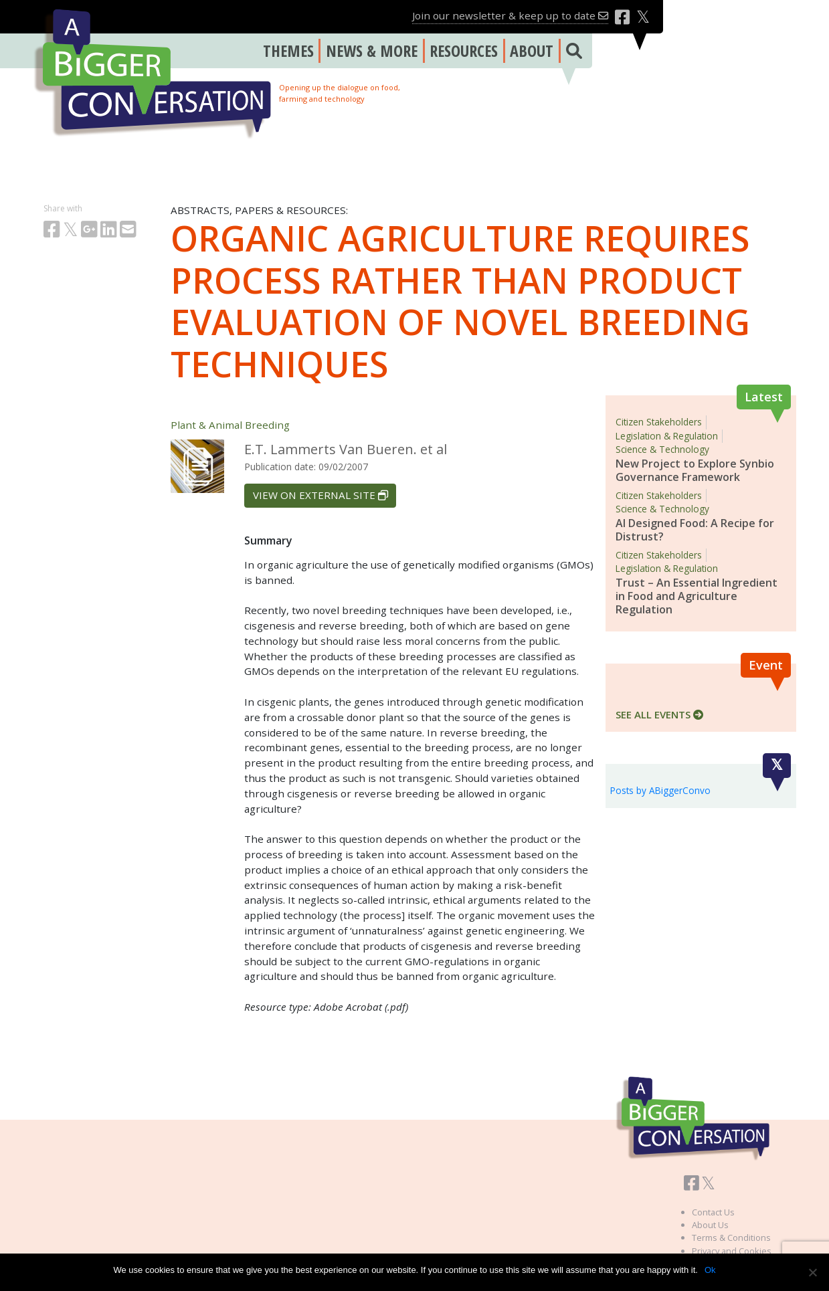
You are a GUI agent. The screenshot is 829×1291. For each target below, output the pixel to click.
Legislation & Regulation (667, 435)
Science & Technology (662, 449)
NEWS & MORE (372, 50)
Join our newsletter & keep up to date (510, 15)
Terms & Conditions (731, 1237)
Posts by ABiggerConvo (660, 790)
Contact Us (713, 1212)
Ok (710, 1270)
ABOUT (531, 50)
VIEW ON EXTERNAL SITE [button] (320, 495)
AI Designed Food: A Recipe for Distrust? (695, 530)
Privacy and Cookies (731, 1251)
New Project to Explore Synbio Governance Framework (695, 470)
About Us (710, 1225)
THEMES (288, 50)
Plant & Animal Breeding (230, 424)
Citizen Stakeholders (659, 421)
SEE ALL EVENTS (659, 714)
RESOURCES (464, 50)
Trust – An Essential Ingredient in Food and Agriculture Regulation (696, 596)
